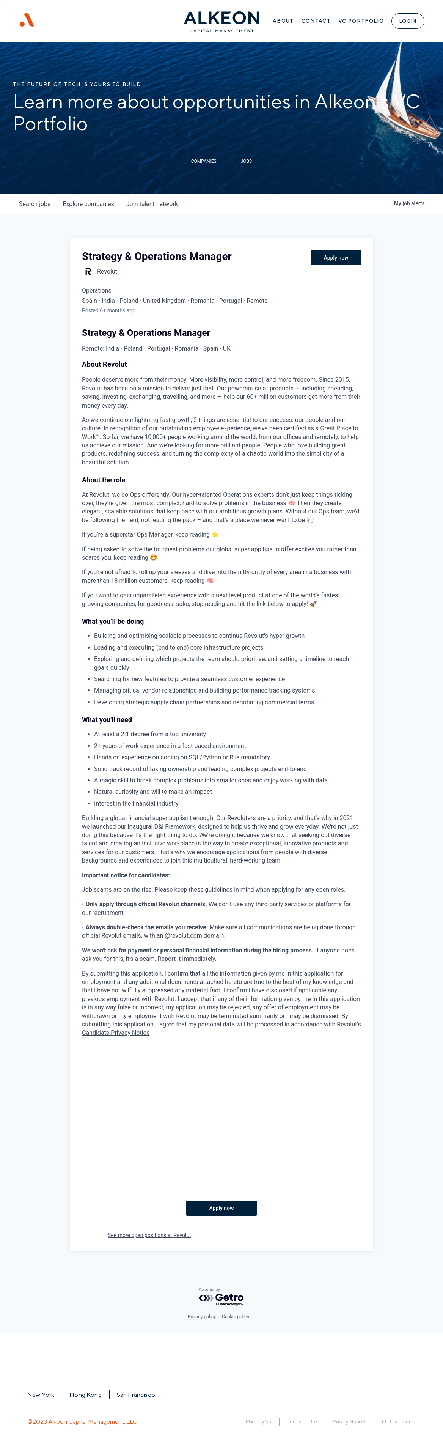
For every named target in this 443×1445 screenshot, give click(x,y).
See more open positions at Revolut (149, 1235)
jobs (34, 204)
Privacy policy (202, 1316)
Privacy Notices (349, 1422)
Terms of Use (301, 1422)
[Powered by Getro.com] (221, 1297)
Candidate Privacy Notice (115, 1032)
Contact (315, 21)
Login (407, 21)
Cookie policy (235, 1316)
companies (88, 204)
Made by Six (258, 1422)
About (283, 21)
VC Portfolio (360, 21)
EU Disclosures (399, 1422)
